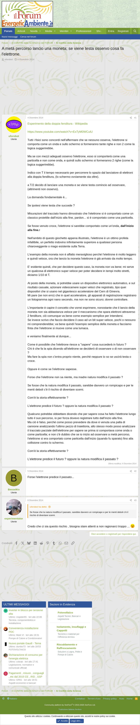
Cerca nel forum (28, 36)
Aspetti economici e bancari (22, 683)
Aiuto (121, 698)
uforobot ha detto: (38, 507)
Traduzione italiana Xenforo (69, 709)
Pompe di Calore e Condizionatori (25, 638)
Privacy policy (110, 698)
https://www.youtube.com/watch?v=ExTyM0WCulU (60, 131)
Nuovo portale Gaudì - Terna (25, 643)
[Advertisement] (70, 87)
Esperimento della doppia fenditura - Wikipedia (58, 123)
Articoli (21, 31)
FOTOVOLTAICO (17, 649)
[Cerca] (135, 31)
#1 (135, 118)
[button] (40, 31)
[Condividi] (131, 118)
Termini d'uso (94, 698)
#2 (135, 471)
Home (130, 698)
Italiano (12, 698)
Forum (8, 31)
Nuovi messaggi (10, 36)
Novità (34, 31)
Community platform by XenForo (70, 705)
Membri (64, 31)
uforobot (9, 59)
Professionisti (83, 31)
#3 (135, 500)
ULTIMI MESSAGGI (16, 604)
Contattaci (80, 698)
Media (48, 31)
